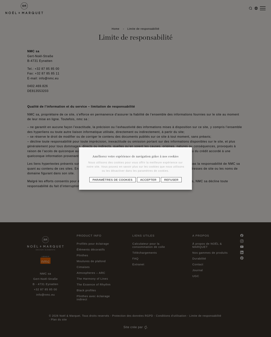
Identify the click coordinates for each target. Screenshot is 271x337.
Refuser (171, 179)
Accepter (148, 179)
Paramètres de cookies (112, 179)
